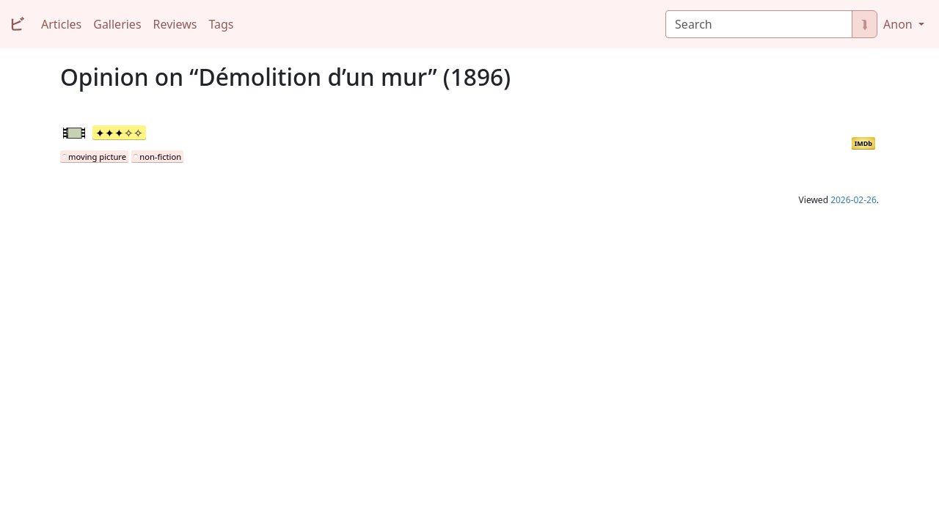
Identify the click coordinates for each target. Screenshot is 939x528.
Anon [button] (899, 24)
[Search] (758, 24)
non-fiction (160, 156)
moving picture (97, 156)
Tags (220, 24)
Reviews (175, 24)
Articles (61, 24)
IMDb (863, 143)
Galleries (117, 24)
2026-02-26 (853, 200)
